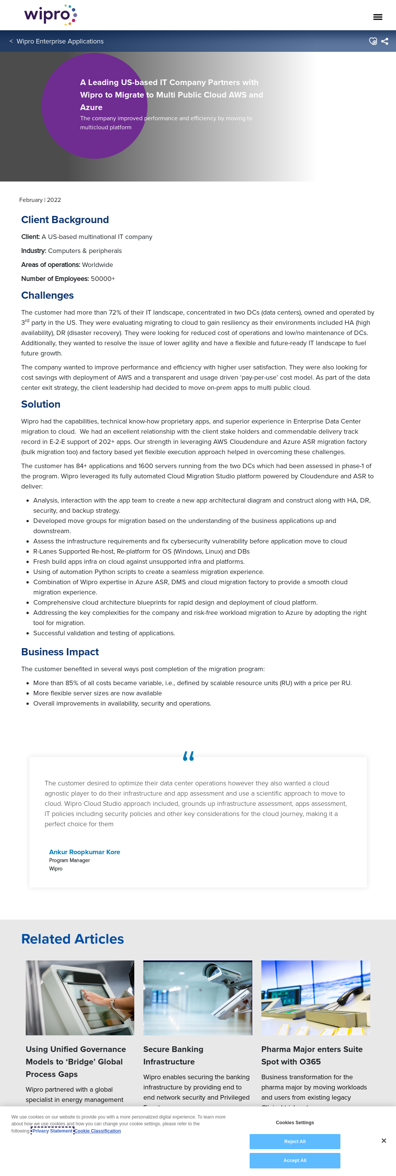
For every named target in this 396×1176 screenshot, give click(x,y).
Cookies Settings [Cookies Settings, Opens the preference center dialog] (295, 1122)
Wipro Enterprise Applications (60, 41)
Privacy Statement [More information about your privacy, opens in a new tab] (53, 1131)
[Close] (384, 1141)
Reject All (295, 1141)
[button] (373, 41)
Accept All (295, 1160)
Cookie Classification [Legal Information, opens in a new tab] (98, 1131)
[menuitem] (384, 41)
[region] (198, 1141)
